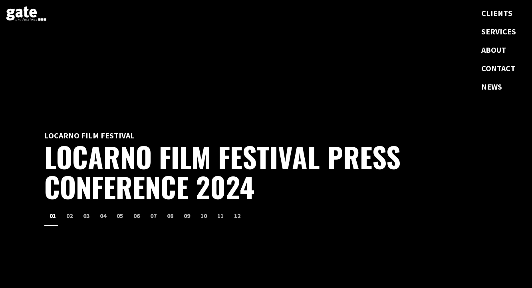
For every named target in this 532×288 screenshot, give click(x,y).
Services (498, 31)
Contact (498, 68)
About (493, 50)
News (491, 87)
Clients (496, 13)
